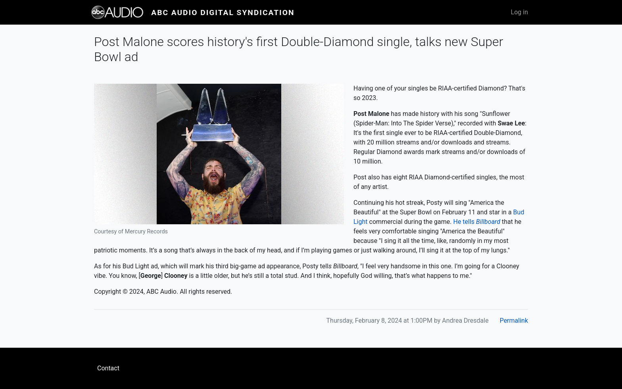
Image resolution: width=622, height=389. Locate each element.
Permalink (514, 320)
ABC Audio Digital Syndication (222, 12)
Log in (519, 12)
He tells (476, 221)
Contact (108, 368)
